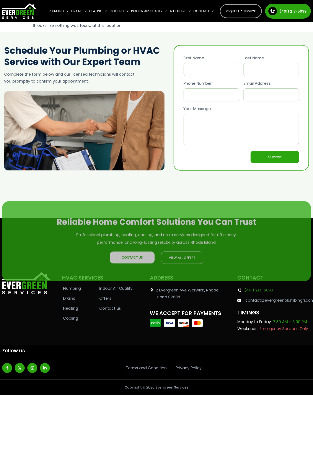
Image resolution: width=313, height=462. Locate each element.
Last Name (279, 63)
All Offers (180, 11)
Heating (98, 11)
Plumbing (59, 11)
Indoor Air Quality (149, 11)
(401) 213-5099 (292, 11)
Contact (203, 11)
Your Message (249, 126)
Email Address (279, 89)
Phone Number (219, 89)
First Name (219, 63)
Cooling (119, 11)
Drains (79, 11)
